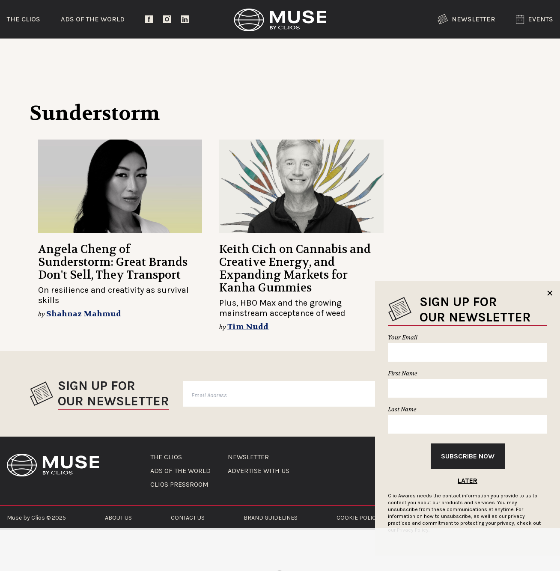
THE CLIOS (166, 457)
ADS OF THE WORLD (180, 470)
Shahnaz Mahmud (83, 314)
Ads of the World (93, 19)
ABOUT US (118, 517)
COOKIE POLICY (358, 517)
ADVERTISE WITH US (258, 470)
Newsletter (466, 19)
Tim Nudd (247, 327)
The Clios (23, 19)
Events (534, 19)
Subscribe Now (467, 456)
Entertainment (149, 53)
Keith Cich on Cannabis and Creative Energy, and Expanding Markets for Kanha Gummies (295, 268)
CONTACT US (188, 517)
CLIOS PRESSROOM (179, 484)
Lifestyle (248, 53)
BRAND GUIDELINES (271, 517)
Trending (51, 53)
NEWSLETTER (248, 457)
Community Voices (352, 53)
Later (467, 480)
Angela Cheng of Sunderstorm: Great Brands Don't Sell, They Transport (113, 262)
